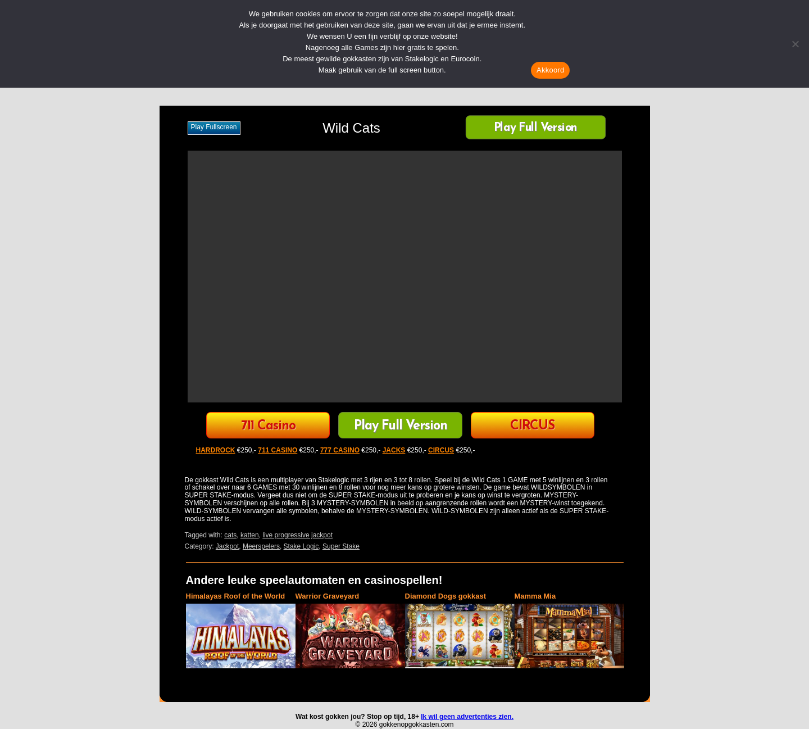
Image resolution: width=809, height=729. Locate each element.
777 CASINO (340, 450)
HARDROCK (215, 450)
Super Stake (341, 546)
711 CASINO (277, 450)
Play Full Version (535, 128)
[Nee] (795, 43)
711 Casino (268, 426)
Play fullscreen (214, 127)
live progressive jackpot (297, 535)
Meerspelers (261, 546)
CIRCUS (532, 426)
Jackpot (227, 546)
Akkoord (550, 70)
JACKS (394, 450)
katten (249, 535)
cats (230, 535)
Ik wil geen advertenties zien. (467, 717)
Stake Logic (301, 546)
